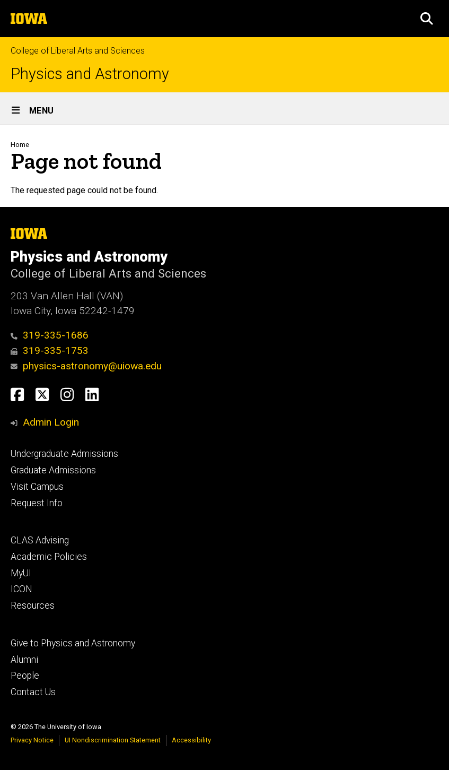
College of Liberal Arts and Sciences (78, 51)
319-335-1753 (50, 350)
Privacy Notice (32, 740)
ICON (21, 589)
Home (20, 145)
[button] (426, 18)
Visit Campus (37, 486)
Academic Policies (49, 556)
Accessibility (191, 740)
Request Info (37, 503)
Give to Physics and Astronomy (73, 643)
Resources (33, 605)
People (25, 675)
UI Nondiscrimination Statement (113, 740)
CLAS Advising (40, 540)
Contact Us (33, 692)
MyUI (21, 573)
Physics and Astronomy (90, 74)
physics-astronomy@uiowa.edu (86, 366)
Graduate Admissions (53, 470)
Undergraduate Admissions (64, 453)
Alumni (24, 659)
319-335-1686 (50, 335)
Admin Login (51, 422)
